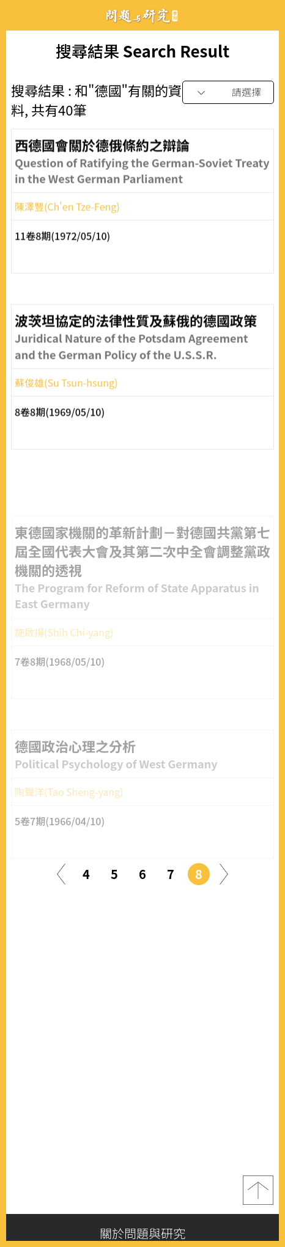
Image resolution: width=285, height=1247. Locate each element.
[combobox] (228, 92)
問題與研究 (142, 15)
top (258, 1190)
